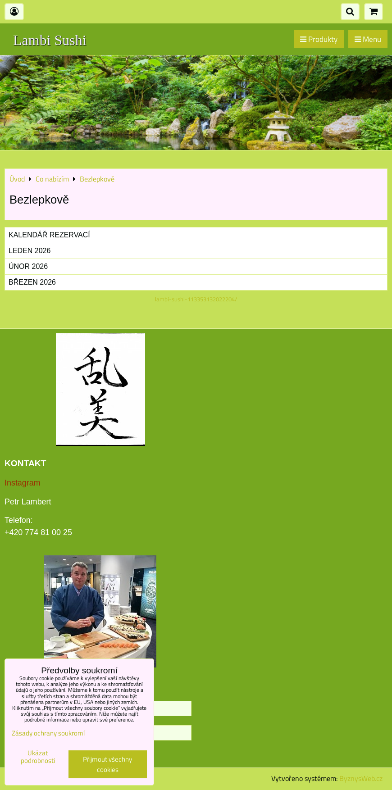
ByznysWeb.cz (361, 778)
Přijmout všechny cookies (107, 764)
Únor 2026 (28, 266)
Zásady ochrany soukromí (48, 733)
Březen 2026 (32, 282)
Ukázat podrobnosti (38, 756)
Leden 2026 (29, 250)
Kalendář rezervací (49, 235)
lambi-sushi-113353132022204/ (196, 299)
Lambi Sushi (50, 40)
